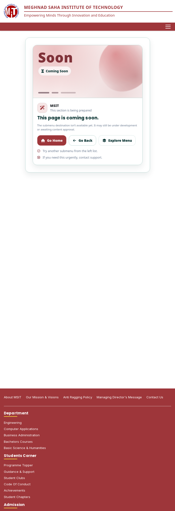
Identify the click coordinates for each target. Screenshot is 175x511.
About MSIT (12, 397)
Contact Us (154, 397)
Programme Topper (18, 465)
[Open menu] (168, 27)
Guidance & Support (19, 472)
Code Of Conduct (17, 484)
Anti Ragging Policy (77, 397)
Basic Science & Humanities (25, 448)
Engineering (13, 423)
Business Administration (22, 435)
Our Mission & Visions (42, 397)
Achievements (14, 490)
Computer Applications (21, 429)
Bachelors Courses (18, 441)
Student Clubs (14, 478)
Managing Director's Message (119, 397)
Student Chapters (17, 497)
